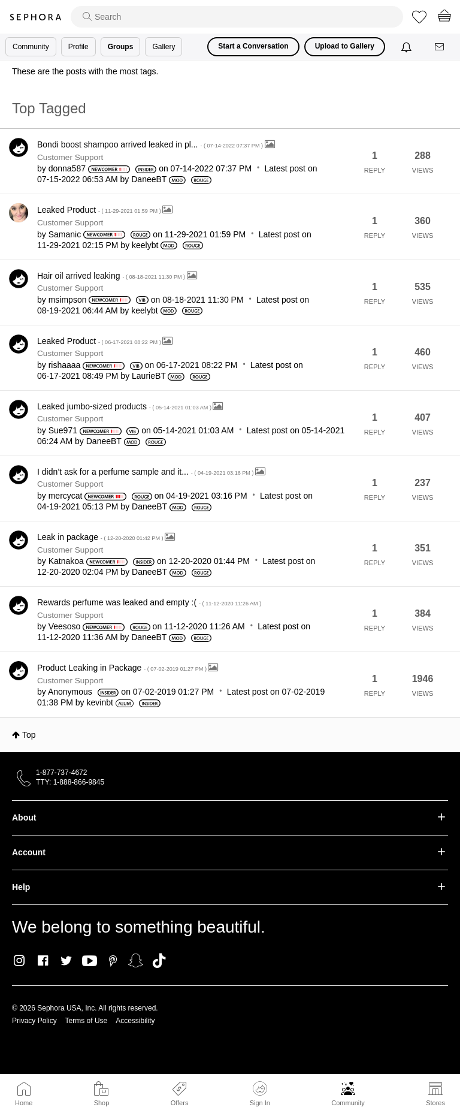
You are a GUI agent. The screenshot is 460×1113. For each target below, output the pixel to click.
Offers (180, 1102)
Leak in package (101, 537)
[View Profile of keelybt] (145, 245)
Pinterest (112, 961)
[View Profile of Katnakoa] (66, 561)
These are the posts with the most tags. (85, 71)
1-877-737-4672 (61, 772)
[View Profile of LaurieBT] (149, 376)
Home (23, 1102)
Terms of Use (86, 1021)
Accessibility (135, 1021)
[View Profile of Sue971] (63, 430)
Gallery (163, 47)
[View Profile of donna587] (67, 168)
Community (348, 1102)
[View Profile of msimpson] (68, 299)
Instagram (19, 961)
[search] (237, 17)
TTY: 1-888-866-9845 (70, 782)
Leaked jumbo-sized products (125, 406)
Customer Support (70, 157)
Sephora (35, 17)
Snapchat (135, 961)
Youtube (89, 961)
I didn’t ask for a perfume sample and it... (146, 471)
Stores (435, 1102)
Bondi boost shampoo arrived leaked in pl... (151, 144)
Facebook (42, 961)
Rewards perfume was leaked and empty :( (149, 602)
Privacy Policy (34, 1021)
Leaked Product (99, 210)
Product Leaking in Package (122, 667)
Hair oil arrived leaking (112, 275)
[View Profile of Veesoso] (65, 626)
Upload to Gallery (344, 46)
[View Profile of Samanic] (65, 234)
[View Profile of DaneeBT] (149, 179)
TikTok (159, 961)
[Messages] (440, 47)
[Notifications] (407, 47)
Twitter (66, 961)
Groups (121, 47)
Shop (102, 1102)
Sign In (260, 1093)
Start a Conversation (253, 46)
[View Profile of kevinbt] (100, 702)
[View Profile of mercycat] (66, 495)
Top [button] (29, 735)
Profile (78, 47)
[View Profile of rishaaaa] (65, 365)
